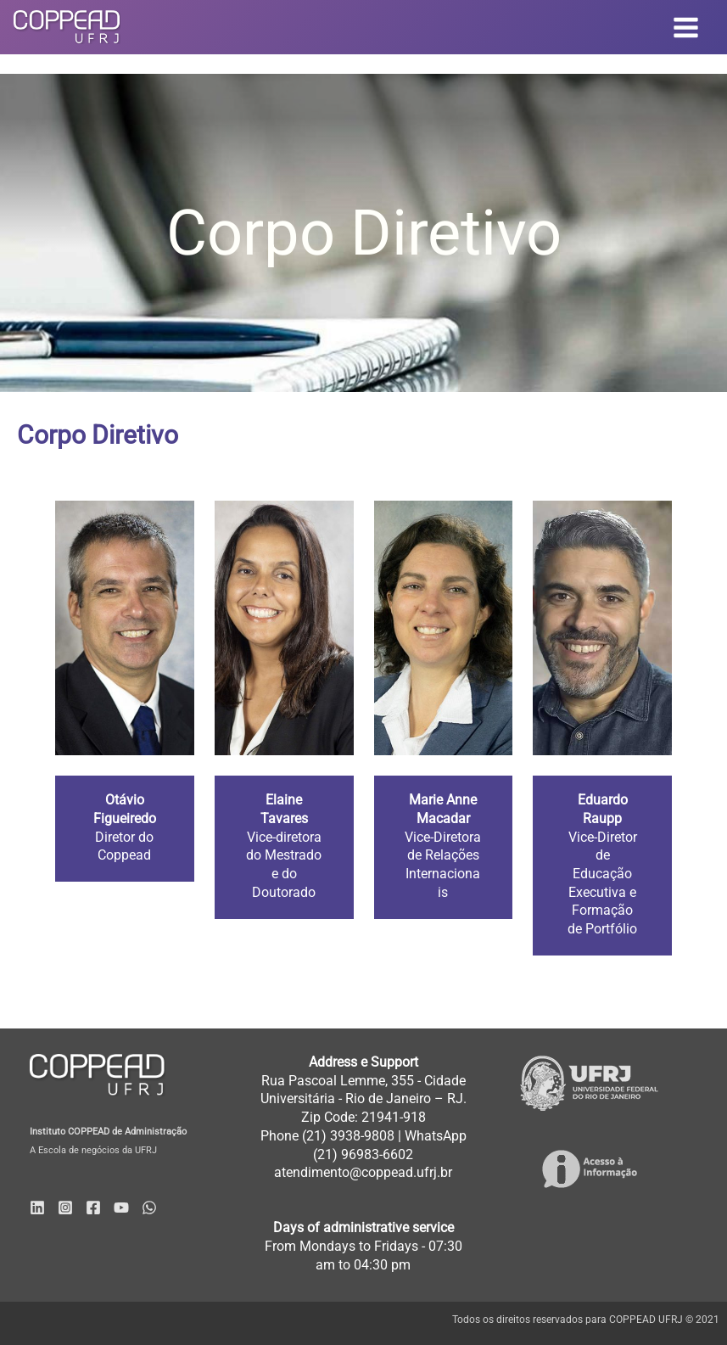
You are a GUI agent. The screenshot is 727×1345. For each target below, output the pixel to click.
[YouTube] (121, 1207)
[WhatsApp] (149, 1207)
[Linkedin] (37, 1207)
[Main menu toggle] (686, 27)
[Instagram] (65, 1207)
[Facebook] (93, 1207)
